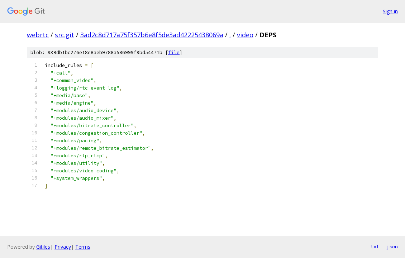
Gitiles (43, 246)
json (392, 246)
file (174, 52)
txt (375, 246)
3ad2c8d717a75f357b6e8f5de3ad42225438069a (151, 34)
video (245, 34)
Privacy (62, 246)
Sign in (390, 11)
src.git (64, 34)
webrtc (38, 34)
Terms (82, 246)
